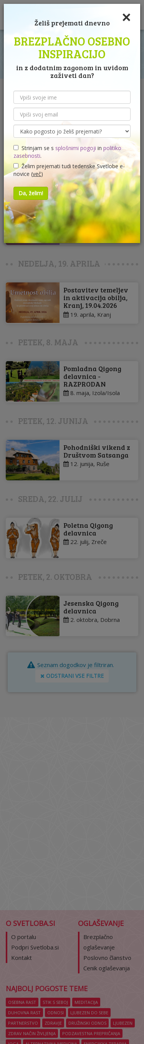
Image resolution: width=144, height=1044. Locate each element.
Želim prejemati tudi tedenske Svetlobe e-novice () (69, 169)
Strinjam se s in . (67, 151)
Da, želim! (30, 193)
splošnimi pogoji (75, 148)
